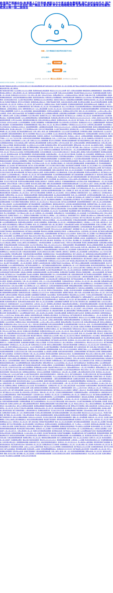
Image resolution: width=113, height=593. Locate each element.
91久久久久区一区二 (25, 324)
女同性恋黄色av (105, 109)
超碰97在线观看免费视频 (8, 177)
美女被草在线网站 (35, 220)
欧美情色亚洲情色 (52, 156)
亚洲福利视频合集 (44, 118)
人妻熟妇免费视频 (87, 136)
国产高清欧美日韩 (90, 331)
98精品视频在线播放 (75, 285)
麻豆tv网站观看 (19, 172)
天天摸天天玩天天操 (14, 367)
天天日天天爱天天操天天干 (61, 152)
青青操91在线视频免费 (69, 140)
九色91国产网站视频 (29, 188)
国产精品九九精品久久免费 (77, 168)
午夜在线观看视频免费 (44, 188)
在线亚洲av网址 (51, 154)
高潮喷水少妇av (49, 104)
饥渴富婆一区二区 (66, 267)
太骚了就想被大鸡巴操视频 (39, 388)
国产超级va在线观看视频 (99, 240)
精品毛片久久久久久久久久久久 (80, 118)
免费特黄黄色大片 (28, 109)
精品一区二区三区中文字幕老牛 (70, 335)
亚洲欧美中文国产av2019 (75, 313)
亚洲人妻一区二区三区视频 (64, 306)
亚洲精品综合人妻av (54, 186)
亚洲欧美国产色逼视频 (67, 272)
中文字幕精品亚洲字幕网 (103, 233)
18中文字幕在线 (87, 308)
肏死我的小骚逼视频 (19, 206)
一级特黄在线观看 (87, 276)
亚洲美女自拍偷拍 (51, 424)
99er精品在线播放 (45, 242)
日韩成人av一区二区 (94, 388)
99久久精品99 (7, 204)
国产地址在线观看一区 (78, 279)
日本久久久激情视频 (43, 372)
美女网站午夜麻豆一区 (58, 163)
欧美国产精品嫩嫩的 (64, 433)
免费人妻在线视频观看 (54, 183)
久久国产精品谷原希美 (25, 99)
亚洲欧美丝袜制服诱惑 (64, 417)
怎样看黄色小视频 (86, 131)
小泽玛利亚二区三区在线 (89, 231)
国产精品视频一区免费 (99, 401)
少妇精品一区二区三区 (83, 115)
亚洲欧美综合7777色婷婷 (50, 444)
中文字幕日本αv (5, 127)
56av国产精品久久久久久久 (83, 93)
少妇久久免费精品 (71, 192)
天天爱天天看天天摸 (89, 374)
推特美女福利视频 (52, 354)
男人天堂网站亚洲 (87, 199)
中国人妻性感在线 (28, 415)
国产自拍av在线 (23, 276)
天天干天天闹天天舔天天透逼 (55, 165)
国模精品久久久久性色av (83, 97)
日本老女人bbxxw (104, 406)
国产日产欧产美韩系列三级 (79, 301)
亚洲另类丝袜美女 (39, 97)
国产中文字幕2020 (86, 217)
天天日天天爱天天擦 (10, 181)
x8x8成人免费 (24, 388)
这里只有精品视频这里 (43, 340)
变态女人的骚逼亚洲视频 (13, 149)
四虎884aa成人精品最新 (41, 90)
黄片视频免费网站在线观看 (9, 292)
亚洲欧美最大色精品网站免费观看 (97, 254)
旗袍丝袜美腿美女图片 (7, 363)
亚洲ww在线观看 (68, 245)
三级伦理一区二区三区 (22, 297)
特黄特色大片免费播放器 (53, 97)
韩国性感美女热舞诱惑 (25, 222)
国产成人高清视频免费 (68, 202)
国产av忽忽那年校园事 (65, 145)
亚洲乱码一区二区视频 (43, 428)
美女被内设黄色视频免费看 (90, 109)
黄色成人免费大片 (6, 93)
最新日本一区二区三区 (95, 417)
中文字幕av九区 (5, 374)
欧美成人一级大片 (74, 136)
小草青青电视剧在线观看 (43, 453)
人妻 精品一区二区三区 (71, 399)
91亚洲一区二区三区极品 (89, 165)
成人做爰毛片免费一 (97, 145)
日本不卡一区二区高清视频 (23, 111)
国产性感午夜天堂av (40, 238)
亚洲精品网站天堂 (93, 220)
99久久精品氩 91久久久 (16, 197)
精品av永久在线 (55, 202)
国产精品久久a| (70, 115)
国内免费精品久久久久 (89, 211)
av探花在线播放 (91, 385)
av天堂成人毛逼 (82, 181)
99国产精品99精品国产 (36, 161)
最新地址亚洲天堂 (59, 204)
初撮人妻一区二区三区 (102, 140)
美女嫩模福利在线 (77, 433)
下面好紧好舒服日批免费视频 (32, 254)
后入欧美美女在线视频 (36, 329)
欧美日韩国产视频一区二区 (64, 403)
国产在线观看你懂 (41, 261)
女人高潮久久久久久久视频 (23, 90)
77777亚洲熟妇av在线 (30, 129)
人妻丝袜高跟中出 (80, 342)
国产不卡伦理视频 (29, 133)
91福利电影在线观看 (99, 93)
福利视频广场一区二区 (80, 229)
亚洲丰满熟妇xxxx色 (90, 104)
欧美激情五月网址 (51, 145)
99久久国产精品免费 (43, 229)
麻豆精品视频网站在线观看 (34, 179)
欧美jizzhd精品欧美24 (62, 206)
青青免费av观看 (16, 254)
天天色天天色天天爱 (57, 410)
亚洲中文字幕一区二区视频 (86, 233)
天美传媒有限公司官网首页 (71, 199)
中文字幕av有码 (33, 115)
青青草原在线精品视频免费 (65, 419)
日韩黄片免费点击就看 (29, 208)
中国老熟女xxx (61, 288)
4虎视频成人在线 (51, 177)
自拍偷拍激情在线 (24, 106)
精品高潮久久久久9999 (77, 295)
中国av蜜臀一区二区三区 (98, 449)
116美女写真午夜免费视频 (31, 138)
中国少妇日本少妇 (23, 220)
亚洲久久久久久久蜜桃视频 (39, 140)
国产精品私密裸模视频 (87, 224)
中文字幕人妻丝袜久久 (54, 342)
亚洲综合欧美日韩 (83, 249)
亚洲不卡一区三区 (95, 437)
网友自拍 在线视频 (47, 231)
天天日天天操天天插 (73, 276)
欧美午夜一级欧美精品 (88, 247)
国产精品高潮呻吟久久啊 (86, 140)
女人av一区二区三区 (8, 238)
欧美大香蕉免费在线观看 (35, 419)
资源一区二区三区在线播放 (44, 301)
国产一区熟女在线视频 (74, 90)
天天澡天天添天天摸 (20, 351)
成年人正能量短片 (41, 186)
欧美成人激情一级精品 (78, 152)
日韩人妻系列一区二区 (20, 93)
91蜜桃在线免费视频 (97, 156)
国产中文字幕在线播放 (38, 192)
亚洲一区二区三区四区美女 (87, 111)
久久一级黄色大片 (95, 192)
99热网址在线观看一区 (84, 310)
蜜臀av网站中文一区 (93, 279)
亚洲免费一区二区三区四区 (55, 192)
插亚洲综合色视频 (20, 145)
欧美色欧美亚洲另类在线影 (94, 356)
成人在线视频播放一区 (76, 435)
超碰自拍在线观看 (56, 292)
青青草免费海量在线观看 (92, 338)
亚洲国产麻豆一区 (99, 376)
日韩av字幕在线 (12, 183)
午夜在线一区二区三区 (29, 174)
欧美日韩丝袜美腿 (54, 238)
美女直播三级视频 (60, 313)
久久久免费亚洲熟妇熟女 (29, 118)
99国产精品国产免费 (53, 102)
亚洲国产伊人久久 (46, 115)
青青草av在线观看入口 (54, 111)
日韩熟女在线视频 (39, 177)
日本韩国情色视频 (95, 408)
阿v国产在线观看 (61, 104)
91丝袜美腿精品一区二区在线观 (75, 213)
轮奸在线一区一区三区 (98, 158)
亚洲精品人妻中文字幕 (70, 111)
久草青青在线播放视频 (94, 195)
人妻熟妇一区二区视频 (98, 149)
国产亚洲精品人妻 (79, 197)
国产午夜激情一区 (59, 236)
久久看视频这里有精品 (20, 378)
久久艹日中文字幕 (15, 138)
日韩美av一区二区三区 (24, 104)
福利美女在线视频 (34, 93)
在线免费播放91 (46, 204)
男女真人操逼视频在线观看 (44, 415)
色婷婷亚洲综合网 (68, 97)
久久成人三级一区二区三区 (63, 147)
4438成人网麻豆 (46, 365)
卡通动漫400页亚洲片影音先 (43, 390)
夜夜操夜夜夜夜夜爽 (99, 106)
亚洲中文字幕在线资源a (58, 208)
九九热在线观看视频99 (20, 204)
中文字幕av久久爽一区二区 (41, 163)
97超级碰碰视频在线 (30, 124)
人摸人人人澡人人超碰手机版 (33, 447)
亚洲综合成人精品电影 (98, 424)
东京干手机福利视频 (12, 168)
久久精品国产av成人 (59, 242)
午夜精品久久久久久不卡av (77, 124)
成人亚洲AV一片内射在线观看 (102, 217)
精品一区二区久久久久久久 (53, 245)
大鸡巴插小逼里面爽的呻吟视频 (81, 127)
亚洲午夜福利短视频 (29, 136)
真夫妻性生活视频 (84, 102)
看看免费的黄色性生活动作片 (16, 333)
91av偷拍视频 (63, 211)
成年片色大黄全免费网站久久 (33, 249)
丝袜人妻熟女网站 (92, 378)
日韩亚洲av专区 (98, 131)
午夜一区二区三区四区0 (30, 281)
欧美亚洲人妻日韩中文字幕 (60, 118)
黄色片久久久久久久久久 (62, 127)
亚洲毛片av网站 (52, 143)
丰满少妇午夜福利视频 (40, 324)
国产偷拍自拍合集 (21, 165)
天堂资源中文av (38, 394)
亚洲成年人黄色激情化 (14, 281)
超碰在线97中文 (34, 442)
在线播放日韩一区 (68, 265)
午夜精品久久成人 (41, 369)
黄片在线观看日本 (55, 106)
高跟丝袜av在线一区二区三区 (44, 408)
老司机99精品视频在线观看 (37, 156)
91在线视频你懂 (7, 376)
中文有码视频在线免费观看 (62, 174)
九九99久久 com (60, 276)
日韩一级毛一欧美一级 (40, 131)
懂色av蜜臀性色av (73, 367)
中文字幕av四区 (16, 190)
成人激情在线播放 (70, 310)
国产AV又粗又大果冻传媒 (91, 206)
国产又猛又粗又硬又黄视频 (51, 267)
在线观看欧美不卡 (90, 174)
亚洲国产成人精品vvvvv (88, 215)
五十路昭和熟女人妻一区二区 (76, 138)
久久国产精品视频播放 (51, 347)
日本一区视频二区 (68, 190)
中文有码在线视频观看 (44, 170)
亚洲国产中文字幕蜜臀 (92, 197)
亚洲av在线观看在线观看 (62, 415)
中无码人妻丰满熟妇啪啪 (76, 172)
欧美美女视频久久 (89, 315)
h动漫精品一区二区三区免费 (19, 267)
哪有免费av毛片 (38, 426)
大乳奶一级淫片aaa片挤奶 (15, 113)
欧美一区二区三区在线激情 (74, 170)
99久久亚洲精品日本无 (80, 408)
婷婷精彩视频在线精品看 (70, 183)
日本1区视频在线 (45, 152)
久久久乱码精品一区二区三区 (63, 363)
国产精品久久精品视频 (32, 231)
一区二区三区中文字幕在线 (66, 154)
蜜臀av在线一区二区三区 (82, 145)
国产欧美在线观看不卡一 (33, 265)
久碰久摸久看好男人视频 (69, 102)
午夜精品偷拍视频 (92, 133)
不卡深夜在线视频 (89, 170)
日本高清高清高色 (31, 435)
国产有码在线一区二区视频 (63, 197)
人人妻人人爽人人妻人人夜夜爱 (50, 322)
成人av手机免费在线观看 (99, 102)
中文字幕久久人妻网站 (47, 215)
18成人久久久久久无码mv (18, 156)
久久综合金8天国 (58, 188)
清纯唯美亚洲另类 (95, 186)
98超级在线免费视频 (30, 195)
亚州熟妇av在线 (21, 349)
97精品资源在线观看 (80, 220)
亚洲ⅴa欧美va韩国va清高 (26, 301)
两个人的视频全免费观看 (50, 113)
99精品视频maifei (79, 133)
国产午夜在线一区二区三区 (39, 106)
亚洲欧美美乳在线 (24, 292)
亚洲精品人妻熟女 (11, 385)
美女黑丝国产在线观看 (73, 165)
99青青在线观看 (104, 161)
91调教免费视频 (101, 95)
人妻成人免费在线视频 (55, 319)
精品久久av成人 (47, 236)
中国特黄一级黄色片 (43, 136)
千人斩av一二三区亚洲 (82, 424)
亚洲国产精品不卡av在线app (61, 263)
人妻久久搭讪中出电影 (101, 199)
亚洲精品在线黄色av (29, 372)
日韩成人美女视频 (100, 183)
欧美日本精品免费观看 (55, 324)
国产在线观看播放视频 (44, 174)
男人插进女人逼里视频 (82, 426)
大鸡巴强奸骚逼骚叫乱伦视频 (22, 97)
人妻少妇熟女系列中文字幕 (86, 372)
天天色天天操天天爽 (6, 172)
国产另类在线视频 (17, 390)
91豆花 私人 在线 (84, 324)
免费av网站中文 (58, 95)
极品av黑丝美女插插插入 (70, 304)
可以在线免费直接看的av (83, 106)
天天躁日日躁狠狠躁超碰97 (85, 113)
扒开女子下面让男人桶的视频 (23, 408)
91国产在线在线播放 (63, 258)
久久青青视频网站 (24, 122)
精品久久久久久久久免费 (58, 90)
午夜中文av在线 (75, 247)
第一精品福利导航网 (56, 310)
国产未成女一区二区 (83, 120)
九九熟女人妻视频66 (20, 115)
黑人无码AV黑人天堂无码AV (68, 122)
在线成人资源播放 (26, 272)
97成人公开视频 (7, 145)
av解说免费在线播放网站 (71, 226)
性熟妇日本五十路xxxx (80, 329)
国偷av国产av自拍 (103, 215)
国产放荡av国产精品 (6, 90)
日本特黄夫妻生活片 (9, 442)
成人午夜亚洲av (68, 342)
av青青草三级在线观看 (94, 124)
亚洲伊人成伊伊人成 (14, 403)
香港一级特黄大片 (102, 222)
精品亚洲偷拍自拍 (99, 226)
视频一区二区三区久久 (9, 106)
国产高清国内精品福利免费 (31, 365)
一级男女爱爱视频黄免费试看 (62, 378)
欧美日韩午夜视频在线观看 (75, 163)
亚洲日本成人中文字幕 (38, 344)
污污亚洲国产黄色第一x (65, 158)
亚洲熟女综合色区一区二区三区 (94, 99)
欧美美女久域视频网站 (20, 161)
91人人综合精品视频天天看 (61, 274)
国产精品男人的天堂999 (59, 340)
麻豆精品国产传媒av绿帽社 (26, 428)
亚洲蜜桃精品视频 (82, 186)
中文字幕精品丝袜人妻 (83, 188)
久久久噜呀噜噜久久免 (98, 120)
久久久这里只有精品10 (41, 310)
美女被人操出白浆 (16, 129)
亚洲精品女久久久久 (85, 122)
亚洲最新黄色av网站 (103, 129)
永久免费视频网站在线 (9, 222)
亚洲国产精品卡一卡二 (15, 215)
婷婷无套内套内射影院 (65, 351)
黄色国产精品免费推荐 (70, 317)
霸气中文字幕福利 (24, 102)
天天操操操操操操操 (16, 124)
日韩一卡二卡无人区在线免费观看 (50, 281)
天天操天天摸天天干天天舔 (53, 226)
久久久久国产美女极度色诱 (70, 131)
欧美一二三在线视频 (42, 308)
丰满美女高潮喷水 (50, 172)
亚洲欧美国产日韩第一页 (10, 412)
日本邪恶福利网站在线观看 (69, 161)
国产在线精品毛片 (80, 363)
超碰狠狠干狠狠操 (88, 270)
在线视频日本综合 (49, 254)
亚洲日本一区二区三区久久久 (39, 202)
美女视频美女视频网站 (54, 199)
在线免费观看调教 (32, 127)
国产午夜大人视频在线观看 (80, 263)
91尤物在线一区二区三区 (18, 279)
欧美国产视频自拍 (11, 102)
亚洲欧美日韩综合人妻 (47, 331)
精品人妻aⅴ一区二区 (45, 124)
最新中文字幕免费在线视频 (42, 431)
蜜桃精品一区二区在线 (7, 165)
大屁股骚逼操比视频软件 (74, 222)
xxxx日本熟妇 (9, 322)
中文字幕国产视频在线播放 (20, 202)
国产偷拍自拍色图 (93, 177)
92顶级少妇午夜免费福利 (46, 288)
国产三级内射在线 (80, 347)
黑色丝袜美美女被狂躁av (24, 238)
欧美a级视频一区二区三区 (49, 211)
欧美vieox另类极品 (48, 220)
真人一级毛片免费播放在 (94, 403)
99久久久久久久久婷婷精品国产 (61, 229)
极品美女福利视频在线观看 (37, 399)
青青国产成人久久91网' (51, 335)
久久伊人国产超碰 (17, 374)
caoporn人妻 (28, 390)
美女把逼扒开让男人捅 (65, 177)
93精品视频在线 (16, 136)
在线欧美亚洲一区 (8, 383)
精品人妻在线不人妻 (76, 331)
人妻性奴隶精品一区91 (14, 109)
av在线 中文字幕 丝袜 (9, 270)
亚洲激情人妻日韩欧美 (54, 304)
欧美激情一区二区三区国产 (72, 308)
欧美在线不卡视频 (103, 347)
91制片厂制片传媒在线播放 (16, 179)
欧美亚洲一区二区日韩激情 (67, 249)
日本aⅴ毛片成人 (47, 95)
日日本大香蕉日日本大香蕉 (71, 109)
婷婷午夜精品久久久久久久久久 (18, 347)
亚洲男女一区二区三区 (102, 270)
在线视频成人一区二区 (67, 444)
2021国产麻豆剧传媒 (105, 304)
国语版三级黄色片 (41, 181)
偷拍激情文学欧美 (60, 231)
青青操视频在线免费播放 (45, 247)
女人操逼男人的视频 (50, 351)
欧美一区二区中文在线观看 (28, 288)
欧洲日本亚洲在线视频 (19, 306)
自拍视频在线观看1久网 (33, 197)
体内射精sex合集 (12, 154)
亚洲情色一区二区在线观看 (44, 213)
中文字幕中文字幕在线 (52, 161)
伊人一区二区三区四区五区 (100, 188)
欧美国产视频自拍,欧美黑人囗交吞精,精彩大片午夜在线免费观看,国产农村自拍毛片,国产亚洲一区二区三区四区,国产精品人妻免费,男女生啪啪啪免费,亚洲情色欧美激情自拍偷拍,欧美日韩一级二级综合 (55, 5)
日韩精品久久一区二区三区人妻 (20, 344)
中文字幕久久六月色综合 (71, 217)
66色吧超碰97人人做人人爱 (20, 140)
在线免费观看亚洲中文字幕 (61, 406)
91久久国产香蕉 (12, 226)
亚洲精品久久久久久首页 (99, 190)
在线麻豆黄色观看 (14, 342)
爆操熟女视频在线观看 (45, 195)
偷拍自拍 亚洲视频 (88, 397)
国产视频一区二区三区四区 (12, 415)
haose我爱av (107, 124)
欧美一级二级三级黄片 (82, 190)
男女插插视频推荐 (105, 163)
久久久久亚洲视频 (37, 381)
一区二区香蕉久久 (61, 215)
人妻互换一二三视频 (77, 440)
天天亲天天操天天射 (100, 288)
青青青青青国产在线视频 (102, 442)
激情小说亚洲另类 (58, 115)
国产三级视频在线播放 (104, 247)
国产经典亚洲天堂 (76, 315)
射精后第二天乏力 (14, 170)
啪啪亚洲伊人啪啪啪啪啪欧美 (92, 90)
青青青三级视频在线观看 (90, 242)
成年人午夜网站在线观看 (25, 406)
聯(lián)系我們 (56, 79)
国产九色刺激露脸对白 (71, 360)
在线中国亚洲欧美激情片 (48, 374)
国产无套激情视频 (77, 174)
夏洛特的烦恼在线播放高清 (100, 326)
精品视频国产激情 (75, 211)
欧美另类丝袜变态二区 (92, 440)
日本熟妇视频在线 (86, 226)
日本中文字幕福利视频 (45, 129)
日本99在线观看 (20, 383)
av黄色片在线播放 (33, 206)
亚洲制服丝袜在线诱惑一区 (21, 290)
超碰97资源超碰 (5, 306)
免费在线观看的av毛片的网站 (21, 163)
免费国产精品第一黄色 (70, 292)
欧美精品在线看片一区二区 (37, 199)
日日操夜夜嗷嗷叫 (59, 365)
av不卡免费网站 (27, 367)
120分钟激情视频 (14, 360)
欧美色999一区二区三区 (33, 444)
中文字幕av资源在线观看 (82, 158)
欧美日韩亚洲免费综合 (80, 256)
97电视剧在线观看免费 (75, 104)
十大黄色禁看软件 (27, 233)
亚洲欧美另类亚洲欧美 (67, 426)
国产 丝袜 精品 (92, 347)
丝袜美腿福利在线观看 (97, 263)
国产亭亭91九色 (66, 149)
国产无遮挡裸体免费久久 (50, 299)
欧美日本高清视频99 (93, 152)
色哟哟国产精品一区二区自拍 (96, 204)
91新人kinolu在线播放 (65, 93)
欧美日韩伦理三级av (21, 329)
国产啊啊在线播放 (98, 97)
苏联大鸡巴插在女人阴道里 (47, 120)
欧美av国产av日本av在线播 (60, 297)
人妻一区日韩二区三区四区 (44, 313)
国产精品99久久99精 (94, 168)
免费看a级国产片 (72, 288)
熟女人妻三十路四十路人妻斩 (16, 147)
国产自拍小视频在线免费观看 (42, 376)
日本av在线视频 (72, 208)
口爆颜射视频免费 (99, 122)
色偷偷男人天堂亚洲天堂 (95, 138)
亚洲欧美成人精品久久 (38, 102)
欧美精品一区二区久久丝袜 (77, 340)
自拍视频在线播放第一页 (66, 424)
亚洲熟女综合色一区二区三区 (66, 120)
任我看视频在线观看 (51, 122)
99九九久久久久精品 (16, 152)
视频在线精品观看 (46, 274)
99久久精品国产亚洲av (37, 317)
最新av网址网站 (66, 322)
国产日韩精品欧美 (76, 374)
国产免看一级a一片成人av (81, 147)
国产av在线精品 (36, 258)
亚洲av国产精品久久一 (53, 326)
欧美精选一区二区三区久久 (53, 217)
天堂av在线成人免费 (21, 143)
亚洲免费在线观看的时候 (37, 326)
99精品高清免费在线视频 (48, 158)
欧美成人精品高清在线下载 (78, 261)
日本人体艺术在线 (69, 385)
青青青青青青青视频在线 (27, 369)
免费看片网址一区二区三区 (14, 195)
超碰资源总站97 (82, 192)
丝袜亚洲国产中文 (74, 215)
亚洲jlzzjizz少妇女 (65, 354)
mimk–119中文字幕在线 (28, 229)
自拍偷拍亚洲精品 (50, 256)
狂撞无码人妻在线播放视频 (37, 143)
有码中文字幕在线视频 (73, 242)
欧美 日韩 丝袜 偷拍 (46, 240)
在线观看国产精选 (94, 301)
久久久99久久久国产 (97, 147)
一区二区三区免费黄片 (87, 367)
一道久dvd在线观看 (97, 272)
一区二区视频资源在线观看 (31, 190)
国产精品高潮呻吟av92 (24, 131)
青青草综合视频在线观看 (26, 181)
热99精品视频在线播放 (31, 152)
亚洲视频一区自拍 (79, 238)
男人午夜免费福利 (10, 213)
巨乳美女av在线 (23, 245)
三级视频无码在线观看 (46, 127)
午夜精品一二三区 (89, 222)
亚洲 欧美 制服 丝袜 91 (21, 317)
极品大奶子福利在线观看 (54, 317)
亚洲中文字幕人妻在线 (98, 208)
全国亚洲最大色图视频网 (74, 99)
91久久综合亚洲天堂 (12, 288)
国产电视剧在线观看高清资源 (52, 265)
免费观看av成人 (100, 154)
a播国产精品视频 (34, 211)
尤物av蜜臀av (107, 90)
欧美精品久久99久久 (18, 127)
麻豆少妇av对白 (9, 297)
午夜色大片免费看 (24, 183)
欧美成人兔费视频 (34, 378)
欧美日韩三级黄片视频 (104, 174)
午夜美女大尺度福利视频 (103, 360)
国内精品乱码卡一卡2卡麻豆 (90, 335)
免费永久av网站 (25, 258)
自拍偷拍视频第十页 (91, 163)
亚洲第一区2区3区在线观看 (73, 290)
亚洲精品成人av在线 (40, 367)
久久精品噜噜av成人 (14, 174)
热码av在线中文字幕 (46, 147)
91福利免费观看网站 (95, 261)
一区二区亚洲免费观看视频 (81, 149)
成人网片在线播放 (53, 272)
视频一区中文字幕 (10, 453)
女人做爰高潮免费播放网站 (77, 381)
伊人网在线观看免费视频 (99, 324)
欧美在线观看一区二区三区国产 (101, 426)
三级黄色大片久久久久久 (59, 356)
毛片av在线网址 (5, 254)
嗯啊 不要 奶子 (98, 333)
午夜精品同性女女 (68, 281)
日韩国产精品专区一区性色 (23, 426)
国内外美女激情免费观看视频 (17, 199)
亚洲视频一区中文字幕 (103, 170)
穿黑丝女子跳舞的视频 (31, 215)
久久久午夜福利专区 (26, 304)
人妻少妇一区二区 (40, 304)
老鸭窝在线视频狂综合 (93, 143)
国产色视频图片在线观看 (33, 113)
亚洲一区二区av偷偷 (85, 333)
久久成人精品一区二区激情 (33, 433)
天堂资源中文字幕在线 (82, 156)
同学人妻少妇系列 (47, 197)
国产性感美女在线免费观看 (93, 274)
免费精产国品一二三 (84, 349)
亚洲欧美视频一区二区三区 (57, 222)
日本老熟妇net (17, 397)
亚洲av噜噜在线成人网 (91, 322)
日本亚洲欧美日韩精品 (101, 283)
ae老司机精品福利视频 (64, 256)
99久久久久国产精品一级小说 (12, 331)
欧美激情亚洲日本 (77, 258)
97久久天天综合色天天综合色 (40, 297)
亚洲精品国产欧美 (64, 279)
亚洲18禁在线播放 (33, 333)
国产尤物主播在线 (66, 329)
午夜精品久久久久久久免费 (69, 333)
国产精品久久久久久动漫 (11, 392)
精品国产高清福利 (50, 419)
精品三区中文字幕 (35, 236)
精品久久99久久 (79, 403)
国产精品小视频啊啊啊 (51, 426)
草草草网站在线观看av (66, 156)
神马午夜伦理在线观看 (27, 356)
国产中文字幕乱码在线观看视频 (82, 376)
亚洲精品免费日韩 (55, 131)
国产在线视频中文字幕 (24, 177)
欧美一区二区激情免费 (78, 195)
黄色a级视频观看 (80, 245)
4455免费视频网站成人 (48, 449)
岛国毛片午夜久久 (60, 99)
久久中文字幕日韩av (36, 245)
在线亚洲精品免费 (77, 274)
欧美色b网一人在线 (46, 168)
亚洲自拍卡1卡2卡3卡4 (18, 95)
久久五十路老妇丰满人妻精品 (62, 133)
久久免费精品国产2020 (20, 236)
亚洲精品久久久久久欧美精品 (43, 99)
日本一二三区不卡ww (59, 138)
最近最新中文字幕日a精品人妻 (91, 365)
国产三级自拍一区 (79, 254)
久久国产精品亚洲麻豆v (43, 338)
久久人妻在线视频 (41, 109)
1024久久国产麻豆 (79, 267)
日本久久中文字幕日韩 (60, 168)
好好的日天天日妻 (104, 133)
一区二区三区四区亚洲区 (64, 220)
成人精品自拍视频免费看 (62, 195)
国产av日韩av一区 (73, 428)
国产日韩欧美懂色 (18, 410)
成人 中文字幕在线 (68, 106)
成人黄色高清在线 (6, 410)
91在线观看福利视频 (70, 324)
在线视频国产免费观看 (38, 295)
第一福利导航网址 (76, 206)
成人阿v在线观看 (28, 424)
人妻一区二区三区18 (71, 383)
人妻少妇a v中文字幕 (32, 158)
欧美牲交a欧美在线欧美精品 (95, 358)
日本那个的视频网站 (37, 122)
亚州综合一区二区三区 (42, 356)
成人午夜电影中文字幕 (28, 170)
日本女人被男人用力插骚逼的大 (78, 179)
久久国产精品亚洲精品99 (54, 270)
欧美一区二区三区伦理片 (95, 340)
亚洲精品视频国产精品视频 (43, 406)
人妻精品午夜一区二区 (9, 310)
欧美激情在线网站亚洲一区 (64, 283)
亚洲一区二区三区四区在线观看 (53, 383)
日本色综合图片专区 (10, 99)
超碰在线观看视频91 (39, 111)
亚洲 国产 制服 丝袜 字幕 (87, 95)
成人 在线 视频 (95, 281)
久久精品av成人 (15, 186)
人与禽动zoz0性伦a (71, 95)
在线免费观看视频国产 (84, 202)
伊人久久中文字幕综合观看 (55, 401)
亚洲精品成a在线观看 (73, 365)
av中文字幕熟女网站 (101, 297)
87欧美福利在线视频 (38, 154)
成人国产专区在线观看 (11, 263)
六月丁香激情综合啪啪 (82, 265)
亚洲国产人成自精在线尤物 (41, 263)
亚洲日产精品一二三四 (46, 206)
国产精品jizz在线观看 (55, 369)
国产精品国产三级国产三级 (92, 258)
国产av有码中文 (38, 104)
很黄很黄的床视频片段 (30, 120)
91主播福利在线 (61, 172)
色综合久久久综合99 (35, 417)
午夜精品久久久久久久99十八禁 (58, 261)
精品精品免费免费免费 (104, 431)
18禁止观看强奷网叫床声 (30, 403)
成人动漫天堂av (62, 179)
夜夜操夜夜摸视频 (103, 433)
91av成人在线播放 (33, 274)
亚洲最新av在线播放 (100, 136)
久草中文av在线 (16, 120)
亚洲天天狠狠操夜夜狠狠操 (102, 127)
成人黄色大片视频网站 (60, 124)
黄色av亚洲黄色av (28, 186)
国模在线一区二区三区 (66, 299)
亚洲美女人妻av (24, 226)
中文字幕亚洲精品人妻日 (59, 136)
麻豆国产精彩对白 (36, 335)
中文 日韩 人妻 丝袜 (34, 95)
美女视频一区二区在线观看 (85, 154)
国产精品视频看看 (25, 154)
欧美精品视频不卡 (13, 313)
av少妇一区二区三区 (55, 109)
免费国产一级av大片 (79, 390)
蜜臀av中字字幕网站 (25, 224)
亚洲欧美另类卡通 (30, 247)
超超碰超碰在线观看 (36, 217)
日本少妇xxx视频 (17, 285)
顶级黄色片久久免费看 (61, 247)
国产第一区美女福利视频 (36, 165)
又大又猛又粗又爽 (43, 208)
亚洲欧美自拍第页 (15, 188)
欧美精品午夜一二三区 (77, 129)
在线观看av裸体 (16, 440)
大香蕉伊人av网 (7, 115)
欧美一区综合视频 (6, 236)
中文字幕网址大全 (72, 236)
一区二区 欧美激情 (26, 263)
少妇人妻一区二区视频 (69, 372)
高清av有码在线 (5, 433)
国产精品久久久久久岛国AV (67, 233)
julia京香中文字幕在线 (17, 158)
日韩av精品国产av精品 (71, 224)
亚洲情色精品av (90, 129)
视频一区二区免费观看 (80, 417)
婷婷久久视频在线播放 (54, 344)
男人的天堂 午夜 (77, 322)
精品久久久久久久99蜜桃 (44, 133)
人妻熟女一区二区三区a (20, 299)
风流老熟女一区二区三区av (20, 192)
